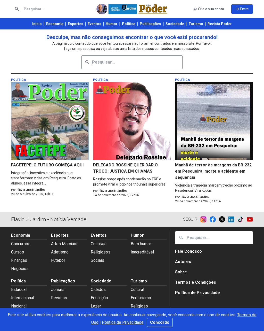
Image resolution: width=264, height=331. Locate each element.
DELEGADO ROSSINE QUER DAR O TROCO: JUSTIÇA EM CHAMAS (125, 168)
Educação (99, 297)
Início (37, 24)
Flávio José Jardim (30, 190)
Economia (54, 24)
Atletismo (60, 252)
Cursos (17, 252)
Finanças (19, 260)
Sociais (97, 260)
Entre (242, 9)
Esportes (75, 24)
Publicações (150, 24)
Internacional (22, 297)
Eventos (94, 24)
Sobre (181, 272)
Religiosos (100, 252)
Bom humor (141, 243)
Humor (112, 24)
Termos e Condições (195, 282)
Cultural (137, 289)
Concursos (20, 243)
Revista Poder (220, 24)
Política (128, 24)
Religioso (139, 306)
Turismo (195, 24)
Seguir (190, 219)
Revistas (59, 297)
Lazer (96, 306)
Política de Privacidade (123, 322)
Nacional (19, 306)
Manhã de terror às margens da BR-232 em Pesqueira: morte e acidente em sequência (213, 171)
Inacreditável (142, 252)
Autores (183, 261)
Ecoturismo (141, 297)
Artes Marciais (64, 243)
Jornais (57, 289)
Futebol (58, 260)
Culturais (98, 243)
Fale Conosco (188, 251)
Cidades (98, 289)
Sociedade (175, 24)
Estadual (19, 289)
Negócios (20, 268)
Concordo (159, 322)
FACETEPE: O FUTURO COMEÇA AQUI (47, 165)
